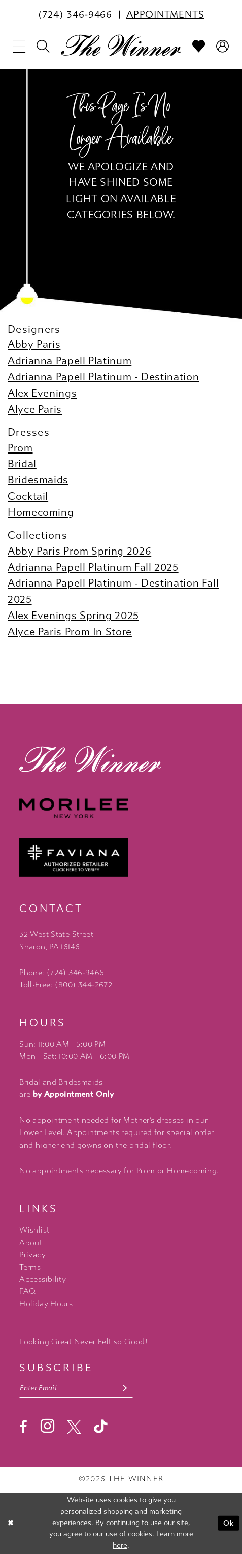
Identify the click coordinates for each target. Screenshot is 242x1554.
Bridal (22, 464)
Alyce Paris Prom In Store (70, 632)
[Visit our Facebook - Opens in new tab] (23, 1427)
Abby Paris (34, 344)
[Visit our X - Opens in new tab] (74, 1427)
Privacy (32, 1254)
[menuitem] (75, 14)
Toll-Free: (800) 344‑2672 (65, 984)
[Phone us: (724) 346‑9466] (75, 14)
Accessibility (42, 1279)
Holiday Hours (46, 1303)
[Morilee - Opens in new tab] (121, 808)
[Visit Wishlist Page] (199, 46)
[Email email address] (76, 1388)
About (30, 1242)
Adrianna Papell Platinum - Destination (103, 377)
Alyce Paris (35, 409)
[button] (19, 46)
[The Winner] (121, 45)
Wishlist (34, 1230)
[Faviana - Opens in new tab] (121, 857)
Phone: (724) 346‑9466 (61, 972)
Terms (30, 1267)
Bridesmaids (38, 480)
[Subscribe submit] (125, 1388)
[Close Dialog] (11, 1523)
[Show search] (43, 46)
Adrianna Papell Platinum (69, 360)
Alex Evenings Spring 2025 (73, 615)
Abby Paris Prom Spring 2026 (79, 551)
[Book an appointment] (165, 14)
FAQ (27, 1291)
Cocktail (28, 496)
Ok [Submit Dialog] (229, 1522)
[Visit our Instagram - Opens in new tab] (47, 1426)
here (120, 1545)
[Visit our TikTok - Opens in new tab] (101, 1427)
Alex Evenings (42, 393)
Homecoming (41, 512)
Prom (20, 448)
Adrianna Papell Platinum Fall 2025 (93, 567)
